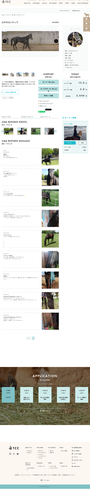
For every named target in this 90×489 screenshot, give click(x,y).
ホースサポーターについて (45, 103)
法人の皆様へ (43, 2)
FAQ (86, 32)
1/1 (28, 338)
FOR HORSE (40, 448)
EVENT (50, 463)
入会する (86, 20)
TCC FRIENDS (52, 448)
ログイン (86, 26)
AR (79, 2)
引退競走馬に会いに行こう (69, 475)
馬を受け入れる (74, 10)
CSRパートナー (41, 466)
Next (37, 74)
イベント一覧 (53, 466)
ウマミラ (62, 2)
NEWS (61, 463)
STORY (61, 448)
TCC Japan (47, 480)
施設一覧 (52, 452)
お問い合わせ (76, 466)
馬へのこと (40, 451)
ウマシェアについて (59, 10)
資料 (60, 475)
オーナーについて (43, 101)
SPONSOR (39, 463)
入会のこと (29, 452)
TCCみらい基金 (52, 2)
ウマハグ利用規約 (52, 475)
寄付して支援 (45, 96)
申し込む (69, 143)
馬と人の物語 (64, 451)
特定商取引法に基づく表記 (40, 475)
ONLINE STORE (71, 2)
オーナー (46, 117)
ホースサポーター (42, 456)
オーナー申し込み (46, 82)
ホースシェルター (42, 452)
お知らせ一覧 (64, 466)
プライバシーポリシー (25, 475)
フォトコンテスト (54, 468)
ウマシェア (8, 15)
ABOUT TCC (28, 448)
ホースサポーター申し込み (47, 89)
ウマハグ (40, 458)
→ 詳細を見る (68, 67)
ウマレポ (27, 117)
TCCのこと (29, 451)
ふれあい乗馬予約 (9, 92)
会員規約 (16, 475)
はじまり (7, 117)
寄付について (42, 105)
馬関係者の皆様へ (32, 2)
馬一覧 (13, 15)
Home (3, 15)
